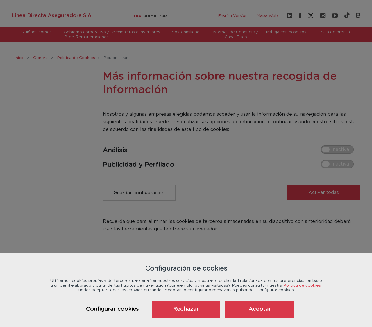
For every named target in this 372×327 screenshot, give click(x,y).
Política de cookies (302, 285)
